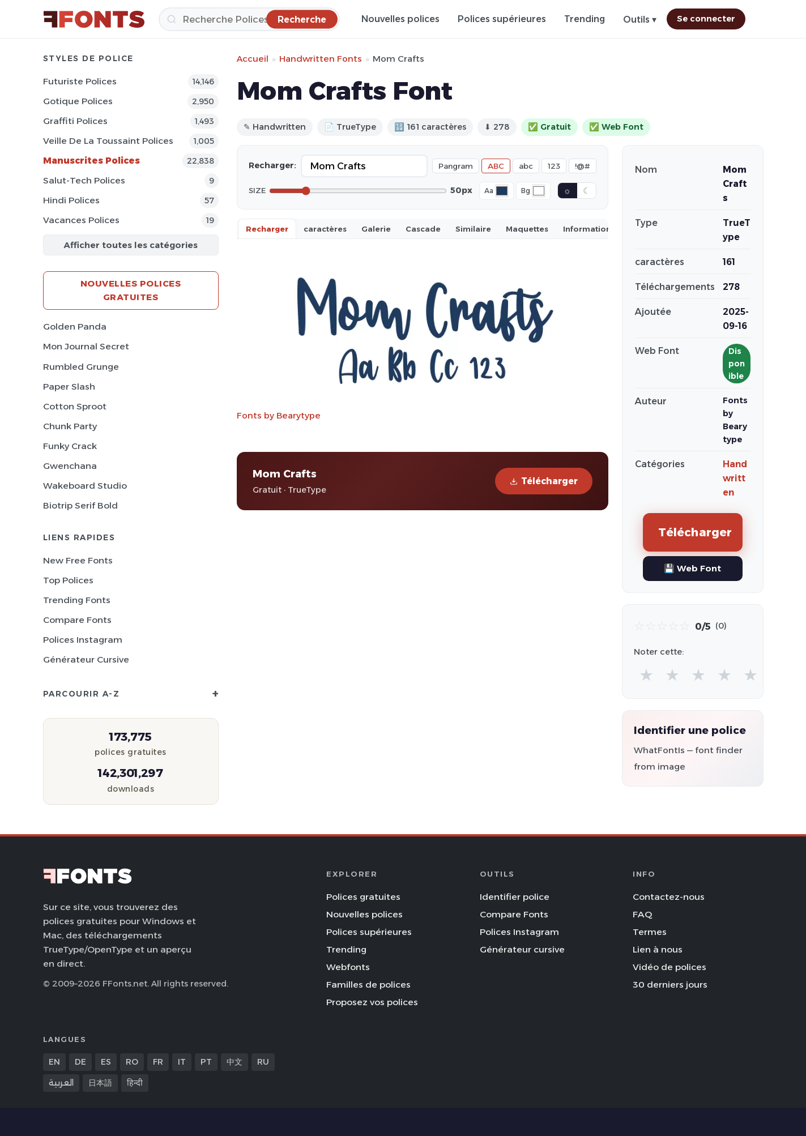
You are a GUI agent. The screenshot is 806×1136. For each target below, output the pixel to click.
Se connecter (706, 19)
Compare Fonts (77, 619)
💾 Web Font (692, 568)
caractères (325, 228)
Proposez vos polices (372, 1002)
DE (80, 1062)
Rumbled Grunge (81, 366)
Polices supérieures (502, 19)
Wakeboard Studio (85, 485)
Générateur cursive (86, 659)
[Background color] (538, 191)
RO (132, 1062)
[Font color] (502, 191)
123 (554, 165)
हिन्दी (135, 1083)
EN (54, 1062)
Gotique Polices (78, 101)
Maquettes (527, 228)
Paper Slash (69, 386)
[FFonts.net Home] (94, 19)
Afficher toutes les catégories (130, 245)
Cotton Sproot (74, 406)
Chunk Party (70, 426)
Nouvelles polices (400, 19)
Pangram (455, 165)
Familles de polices (368, 984)
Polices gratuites (363, 896)
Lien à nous (658, 949)
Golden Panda (74, 326)
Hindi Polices (71, 200)
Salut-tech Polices (84, 180)
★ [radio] (646, 675)
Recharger (267, 228)
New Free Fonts (78, 560)
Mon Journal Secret (86, 346)
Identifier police (514, 896)
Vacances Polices (81, 220)
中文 (234, 1062)
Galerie (376, 228)
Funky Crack (70, 446)
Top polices (68, 580)
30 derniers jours (670, 984)
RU (263, 1062)
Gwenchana (70, 465)
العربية (61, 1083)
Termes (650, 931)
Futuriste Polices (80, 81)
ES (106, 1062)
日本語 (100, 1083)
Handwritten (735, 478)
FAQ (642, 914)
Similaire (473, 228)
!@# (582, 165)
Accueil (252, 58)
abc (526, 165)
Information (587, 228)
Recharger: (272, 165)
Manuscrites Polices (91, 160)
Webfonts (348, 967)
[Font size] (358, 190)
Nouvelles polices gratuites (130, 290)
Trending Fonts (76, 600)
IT (182, 1062)
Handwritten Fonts (320, 58)
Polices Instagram (82, 639)
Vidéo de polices (669, 967)
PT (206, 1062)
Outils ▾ (639, 19)
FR (158, 1062)
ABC (496, 165)
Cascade (423, 228)
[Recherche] (249, 19)
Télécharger (544, 481)
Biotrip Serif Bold (80, 505)
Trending (584, 19)
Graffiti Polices (75, 121)
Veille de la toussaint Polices (108, 140)
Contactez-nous (669, 896)
